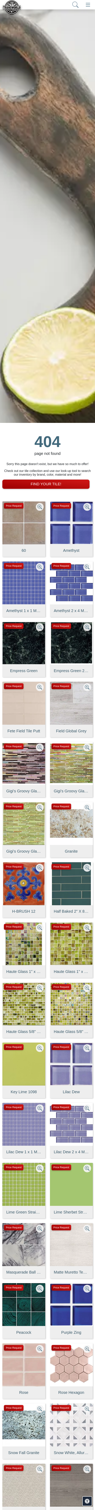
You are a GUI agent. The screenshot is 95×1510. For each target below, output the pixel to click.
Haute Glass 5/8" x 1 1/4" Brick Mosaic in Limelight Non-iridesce (23, 1031)
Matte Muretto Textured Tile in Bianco (71, 1272)
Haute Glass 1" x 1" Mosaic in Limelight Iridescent (23, 971)
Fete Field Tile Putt (23, 731)
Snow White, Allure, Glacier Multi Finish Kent (71, 1453)
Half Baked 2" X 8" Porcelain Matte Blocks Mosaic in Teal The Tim (71, 911)
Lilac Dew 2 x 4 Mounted (71, 1152)
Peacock (23, 1332)
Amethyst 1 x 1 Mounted (23, 611)
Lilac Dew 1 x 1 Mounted (23, 1152)
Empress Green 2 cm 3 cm (71, 671)
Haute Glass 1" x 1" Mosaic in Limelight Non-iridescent (71, 971)
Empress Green (23, 671)
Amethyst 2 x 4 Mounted (71, 611)
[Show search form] (75, 4)
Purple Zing (71, 1332)
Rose (23, 1392)
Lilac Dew (71, 1092)
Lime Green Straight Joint (23, 1212)
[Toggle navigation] (88, 4)
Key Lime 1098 (24, 1092)
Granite (71, 851)
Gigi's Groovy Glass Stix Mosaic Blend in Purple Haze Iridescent (23, 791)
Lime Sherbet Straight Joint (71, 1212)
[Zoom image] (40, 507)
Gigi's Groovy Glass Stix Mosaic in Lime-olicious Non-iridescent (23, 851)
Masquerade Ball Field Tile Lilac (23, 1272)
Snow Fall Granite (23, 1453)
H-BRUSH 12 (23, 911)
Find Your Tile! (46, 484)
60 (24, 550)
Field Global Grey (71, 731)
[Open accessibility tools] (87, 1501)
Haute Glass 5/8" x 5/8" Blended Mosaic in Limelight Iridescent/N (71, 1031)
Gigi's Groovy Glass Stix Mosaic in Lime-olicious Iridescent (71, 791)
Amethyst (71, 550)
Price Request (14, 505)
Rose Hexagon (71, 1392)
